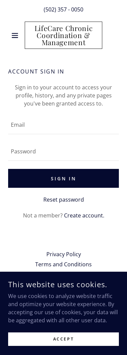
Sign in (63, 178)
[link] (63, 35)
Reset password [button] (63, 199)
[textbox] (63, 125)
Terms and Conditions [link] (63, 264)
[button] (16, 35)
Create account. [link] (84, 215)
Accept (63, 339)
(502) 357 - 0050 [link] (63, 9)
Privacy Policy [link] (63, 254)
